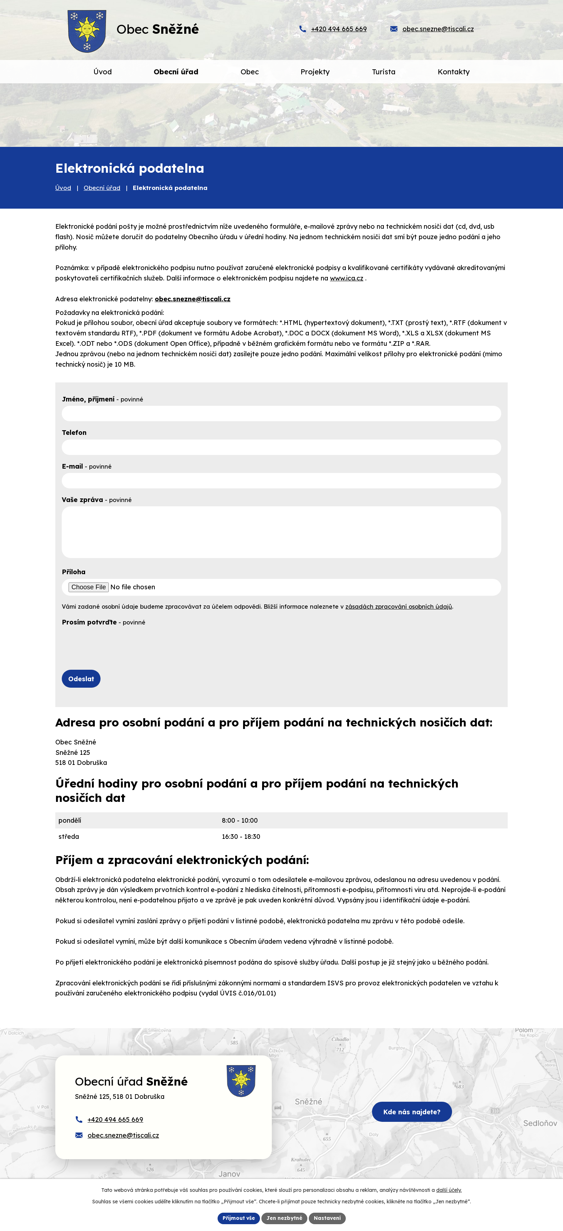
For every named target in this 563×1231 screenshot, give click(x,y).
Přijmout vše (239, 1218)
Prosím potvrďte (103, 622)
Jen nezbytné (284, 1218)
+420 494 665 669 (339, 29)
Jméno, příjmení (102, 399)
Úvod (63, 187)
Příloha (73, 572)
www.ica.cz (346, 278)
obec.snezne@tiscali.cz (438, 29)
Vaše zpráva (97, 500)
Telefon (74, 432)
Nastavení (327, 1218)
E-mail (87, 466)
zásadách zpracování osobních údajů (398, 606)
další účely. (449, 1190)
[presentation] (116, 643)
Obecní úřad (102, 187)
